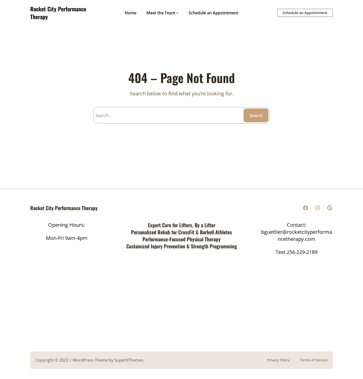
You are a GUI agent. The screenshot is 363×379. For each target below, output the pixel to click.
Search (256, 115)
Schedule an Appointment (305, 12)
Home (130, 13)
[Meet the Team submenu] (177, 13)
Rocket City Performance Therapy (58, 13)
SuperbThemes (128, 360)
